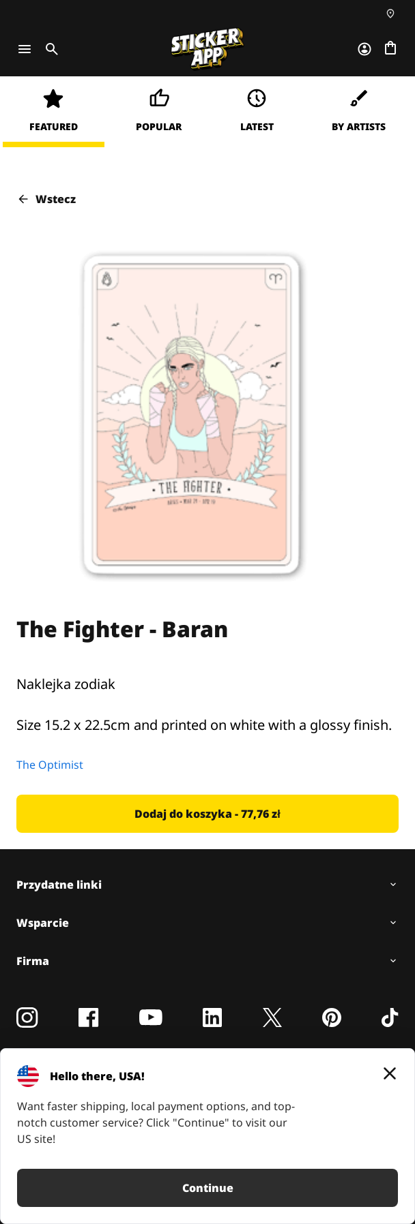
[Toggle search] (49, 49)
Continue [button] (207, 1187)
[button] (207, 814)
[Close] (390, 1073)
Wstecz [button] (46, 199)
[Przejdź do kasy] (390, 49)
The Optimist (49, 764)
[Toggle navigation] (24, 49)
